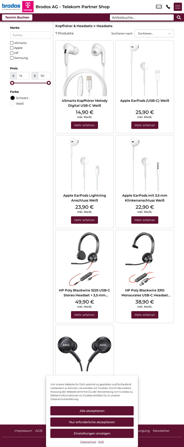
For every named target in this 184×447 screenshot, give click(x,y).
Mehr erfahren (84, 125)
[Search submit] (179, 17)
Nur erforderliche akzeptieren (92, 422)
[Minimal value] (30, 83)
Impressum (23, 431)
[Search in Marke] (30, 35)
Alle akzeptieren (92, 411)
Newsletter (161, 431)
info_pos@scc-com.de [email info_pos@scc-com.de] (159, 6)
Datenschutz (88, 441)
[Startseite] (11, 6)
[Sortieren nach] (154, 33)
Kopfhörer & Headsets (73, 26)
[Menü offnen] (178, 7)
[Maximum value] (44, 76)
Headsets (104, 26)
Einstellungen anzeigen (92, 433)
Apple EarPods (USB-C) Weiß (144, 101)
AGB (101, 441)
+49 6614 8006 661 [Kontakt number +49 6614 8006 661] (168, 6)
